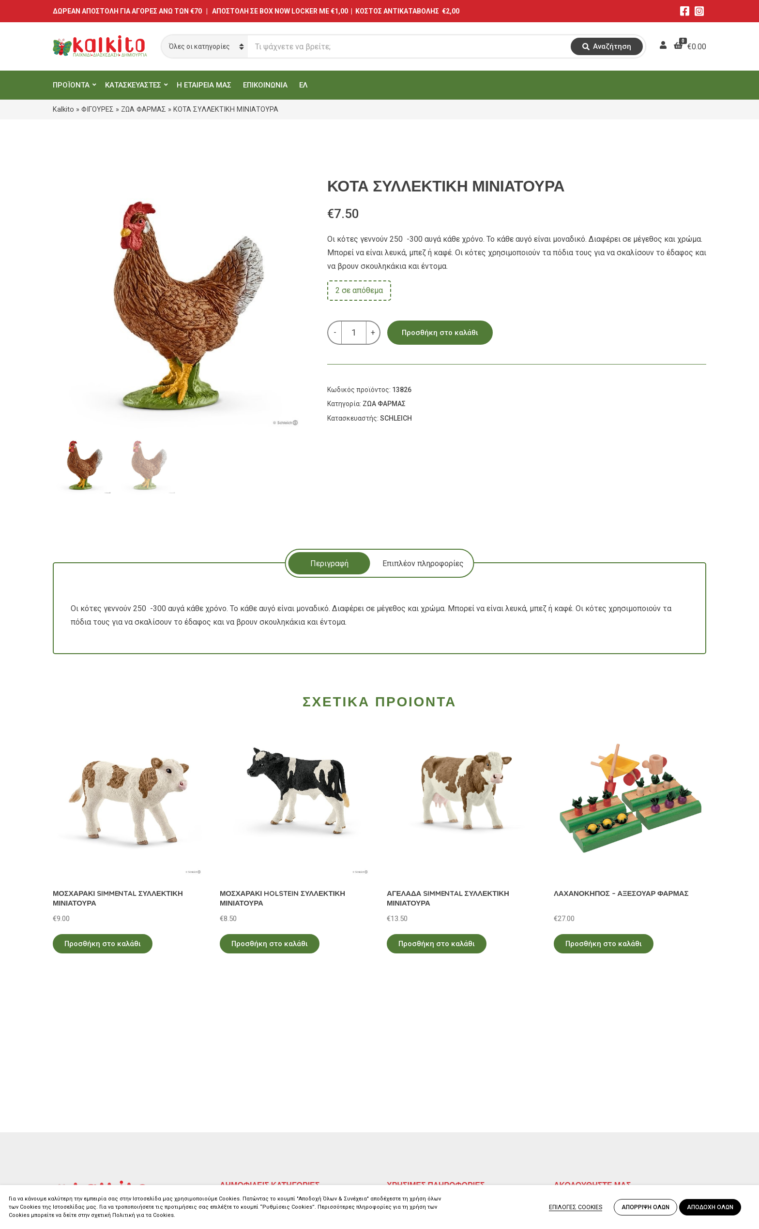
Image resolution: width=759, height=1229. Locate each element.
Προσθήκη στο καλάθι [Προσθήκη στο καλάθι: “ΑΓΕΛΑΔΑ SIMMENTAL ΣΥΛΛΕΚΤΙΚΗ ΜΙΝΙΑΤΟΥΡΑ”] (436, 943)
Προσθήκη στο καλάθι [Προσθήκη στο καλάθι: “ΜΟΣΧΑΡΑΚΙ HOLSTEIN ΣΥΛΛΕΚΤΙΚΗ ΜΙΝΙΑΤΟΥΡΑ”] (269, 943)
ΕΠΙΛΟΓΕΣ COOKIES (575, 1207)
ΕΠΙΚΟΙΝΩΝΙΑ (265, 85)
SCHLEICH (396, 418)
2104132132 (74, 1160)
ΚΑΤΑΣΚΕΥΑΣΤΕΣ (133, 85)
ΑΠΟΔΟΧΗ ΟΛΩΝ (710, 1207)
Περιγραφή (329, 563)
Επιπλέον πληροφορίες (423, 563)
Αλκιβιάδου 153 (80, 1148)
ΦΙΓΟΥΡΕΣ (97, 109)
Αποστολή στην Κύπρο (426, 1123)
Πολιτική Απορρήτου (423, 1081)
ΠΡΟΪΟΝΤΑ (71, 85)
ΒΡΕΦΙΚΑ (236, 1123)
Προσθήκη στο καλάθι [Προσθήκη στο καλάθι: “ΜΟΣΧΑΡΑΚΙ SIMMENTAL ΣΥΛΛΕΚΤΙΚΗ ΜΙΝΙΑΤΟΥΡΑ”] (102, 943)
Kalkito (63, 109)
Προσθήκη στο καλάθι (440, 332)
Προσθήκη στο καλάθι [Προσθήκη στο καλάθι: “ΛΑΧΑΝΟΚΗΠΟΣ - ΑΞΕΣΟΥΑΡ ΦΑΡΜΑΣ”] (603, 943)
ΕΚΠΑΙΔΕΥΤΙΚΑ (246, 1081)
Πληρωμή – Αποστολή (425, 1109)
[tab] (329, 563)
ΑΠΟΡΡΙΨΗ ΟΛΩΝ (645, 1207)
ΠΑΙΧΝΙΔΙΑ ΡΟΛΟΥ (253, 1109)
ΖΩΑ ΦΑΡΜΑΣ (143, 109)
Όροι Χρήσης (409, 1095)
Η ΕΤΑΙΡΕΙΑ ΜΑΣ (204, 85)
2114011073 (74, 1113)
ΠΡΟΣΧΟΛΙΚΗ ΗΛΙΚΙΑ (258, 1095)
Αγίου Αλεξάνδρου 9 (87, 1102)
